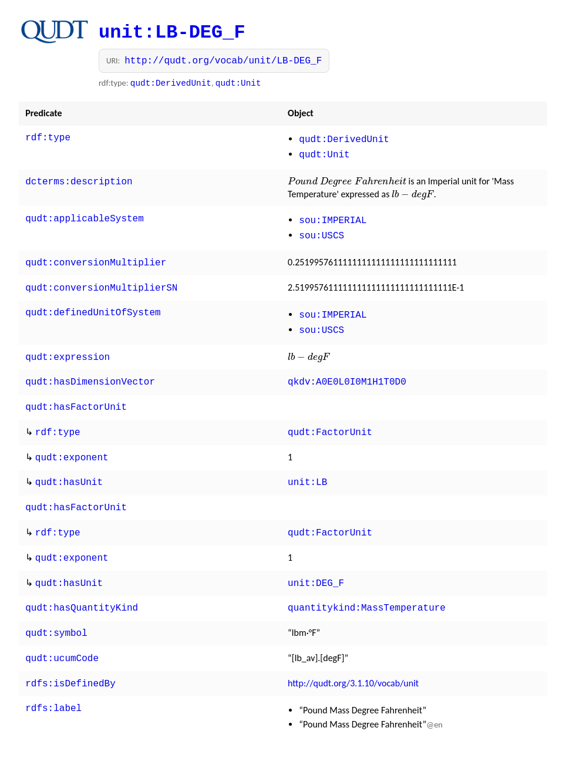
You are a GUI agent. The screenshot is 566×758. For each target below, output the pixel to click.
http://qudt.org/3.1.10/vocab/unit (353, 657)
